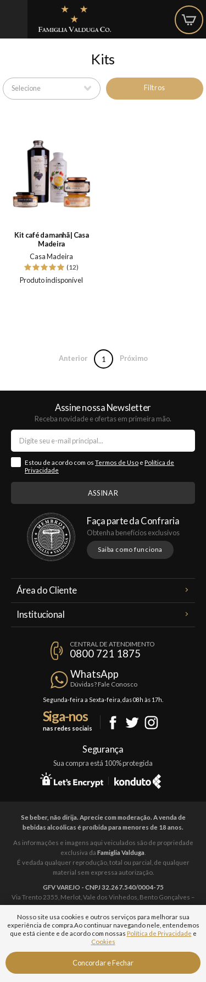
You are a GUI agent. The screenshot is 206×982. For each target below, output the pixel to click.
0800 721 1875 (105, 654)
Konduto (137, 780)
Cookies (103, 941)
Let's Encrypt (71, 780)
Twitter (132, 722)
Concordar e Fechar (103, 962)
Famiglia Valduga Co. (74, 19)
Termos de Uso (116, 462)
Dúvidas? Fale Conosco (103, 684)
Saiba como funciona (130, 549)
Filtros (154, 87)
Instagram (151, 722)
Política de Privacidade (159, 933)
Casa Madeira (51, 256)
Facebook (113, 722)
